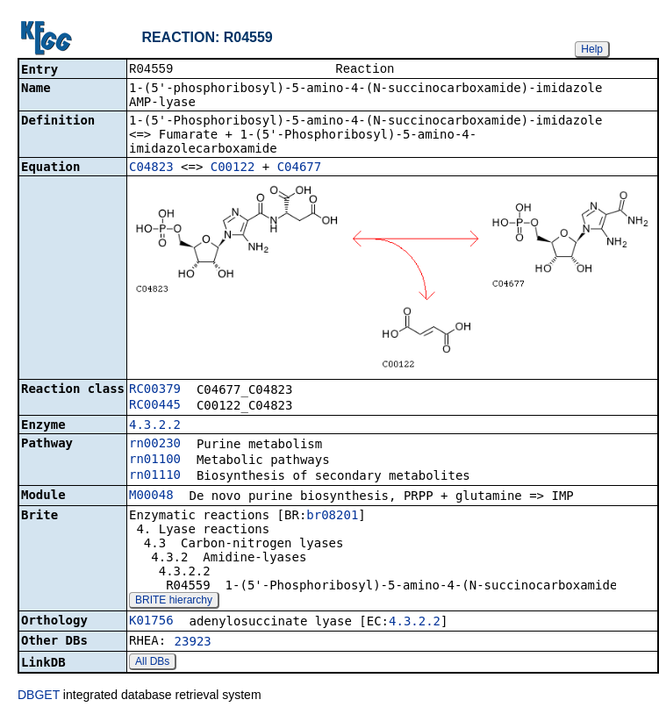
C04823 (151, 168)
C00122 (233, 168)
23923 (193, 643)
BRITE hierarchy (173, 602)
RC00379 (155, 390)
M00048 (151, 496)
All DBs (152, 663)
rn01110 (155, 476)
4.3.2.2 (155, 426)
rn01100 (155, 460)
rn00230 (155, 445)
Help (592, 49)
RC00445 (155, 406)
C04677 (299, 168)
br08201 (332, 517)
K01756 (151, 622)
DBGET (39, 696)
